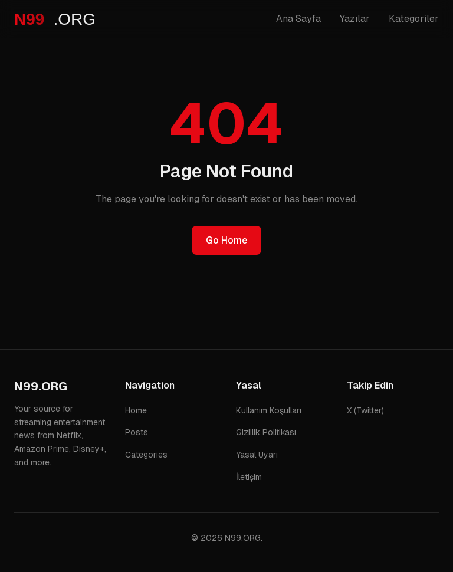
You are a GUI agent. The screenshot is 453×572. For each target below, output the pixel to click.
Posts (136, 432)
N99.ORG (40, 386)
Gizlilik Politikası (266, 432)
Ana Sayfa (298, 18)
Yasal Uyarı (257, 454)
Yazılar (355, 18)
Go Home (226, 240)
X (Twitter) (365, 410)
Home (136, 410)
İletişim (249, 477)
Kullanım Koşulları (268, 410)
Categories (146, 454)
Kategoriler (414, 18)
